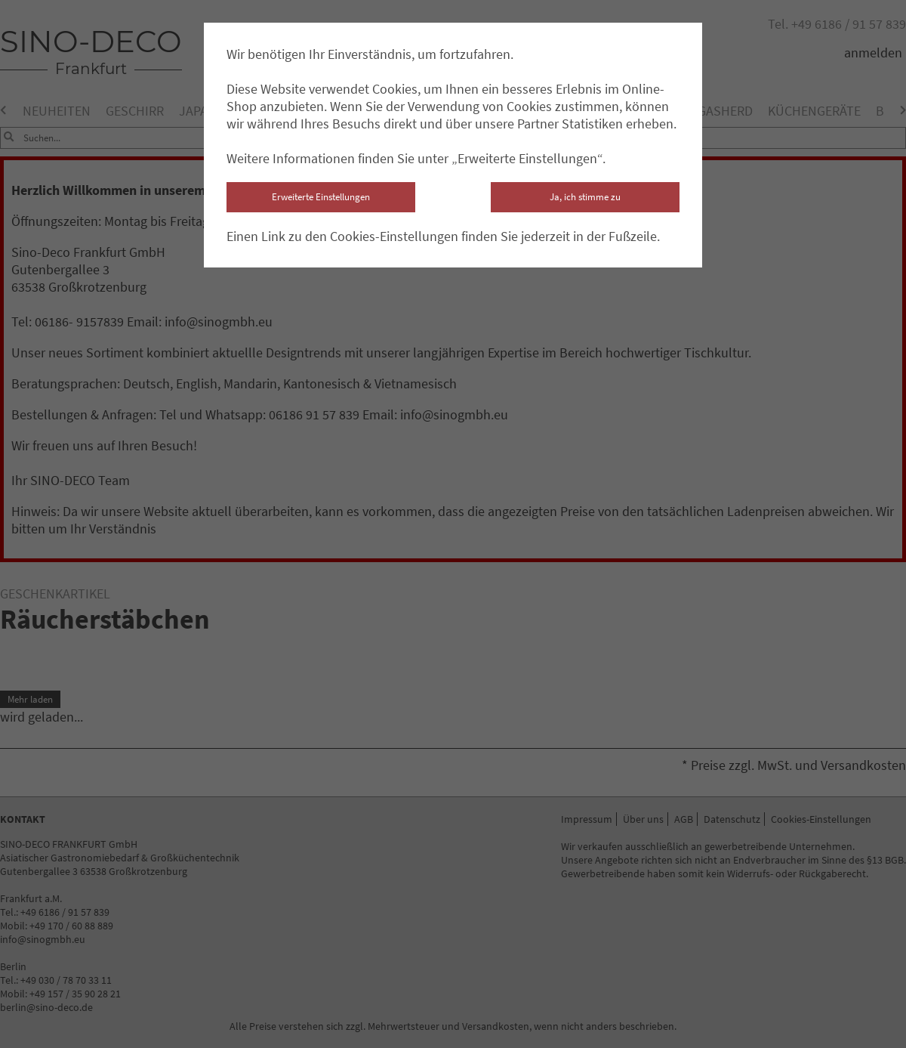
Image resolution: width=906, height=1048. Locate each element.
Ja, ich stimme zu (585, 196)
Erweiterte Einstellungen (321, 196)
